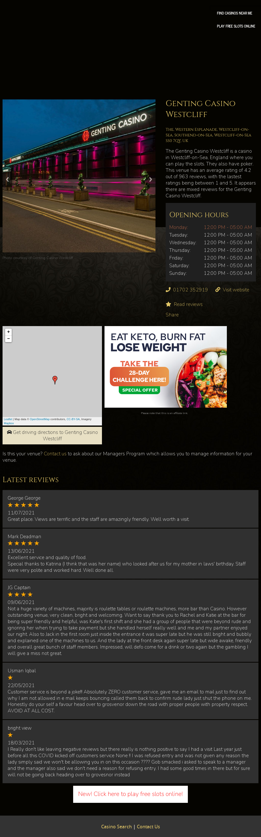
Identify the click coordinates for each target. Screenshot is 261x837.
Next (150, 179)
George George (24, 498)
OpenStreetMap (40, 419)
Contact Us (148, 827)
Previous (7, 179)
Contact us (55, 453)
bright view (20, 728)
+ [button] (8, 332)
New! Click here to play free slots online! (130, 794)
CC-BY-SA (73, 419)
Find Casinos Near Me (234, 13)
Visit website (236, 290)
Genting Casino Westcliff (53, 257)
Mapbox (9, 423)
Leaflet (8, 419)
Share (172, 315)
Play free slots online (236, 26)
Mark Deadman (24, 536)
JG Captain (19, 587)
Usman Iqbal (22, 670)
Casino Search (116, 827)
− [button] (8, 339)
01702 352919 (190, 290)
